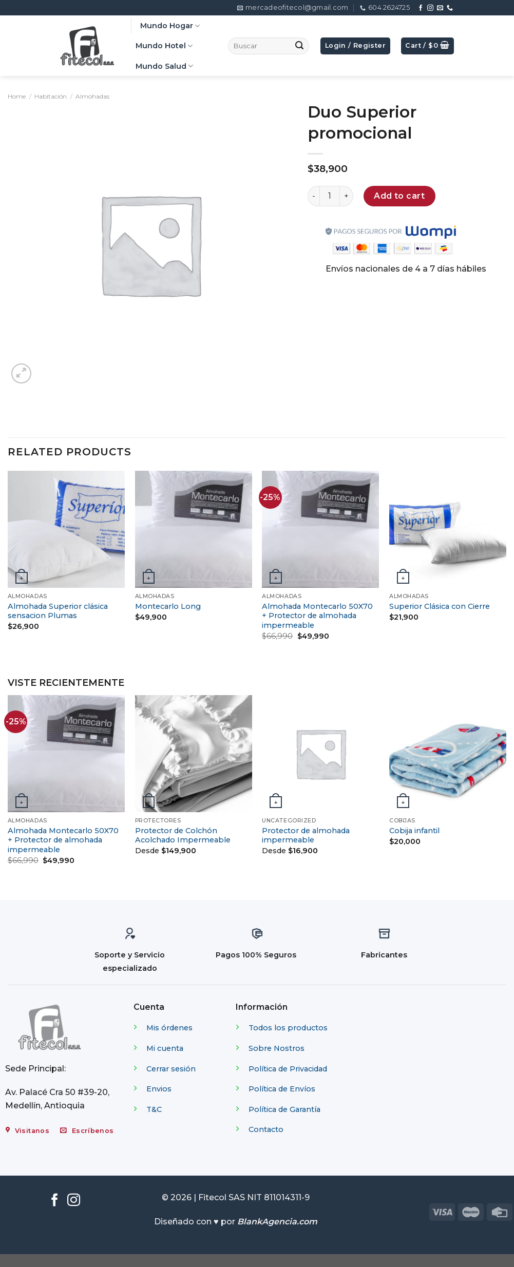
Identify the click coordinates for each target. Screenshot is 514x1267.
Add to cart (399, 196)
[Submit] (299, 46)
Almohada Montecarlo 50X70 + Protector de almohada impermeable (317, 616)
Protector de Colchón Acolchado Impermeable (183, 835)
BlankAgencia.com (277, 1221)
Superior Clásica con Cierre (439, 606)
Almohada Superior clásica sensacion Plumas (58, 611)
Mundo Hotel (164, 46)
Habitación (50, 96)
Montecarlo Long (168, 606)
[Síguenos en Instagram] (430, 8)
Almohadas (92, 96)
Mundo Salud (164, 66)
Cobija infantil (414, 830)
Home (17, 96)
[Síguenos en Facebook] (420, 8)
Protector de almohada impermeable (306, 835)
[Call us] (450, 8)
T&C (154, 1109)
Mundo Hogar (170, 26)
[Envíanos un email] (440, 8)
